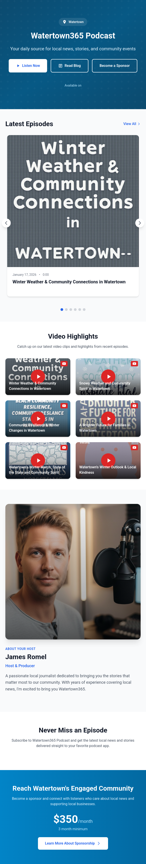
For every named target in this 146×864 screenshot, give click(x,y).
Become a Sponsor (115, 66)
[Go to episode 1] (61, 309)
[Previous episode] (6, 223)
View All (132, 124)
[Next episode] (139, 223)
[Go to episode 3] (70, 309)
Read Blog (69, 66)
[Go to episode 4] (75, 309)
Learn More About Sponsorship (73, 843)
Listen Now (28, 66)
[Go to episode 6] (84, 309)
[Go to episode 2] (66, 309)
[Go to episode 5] (79, 309)
